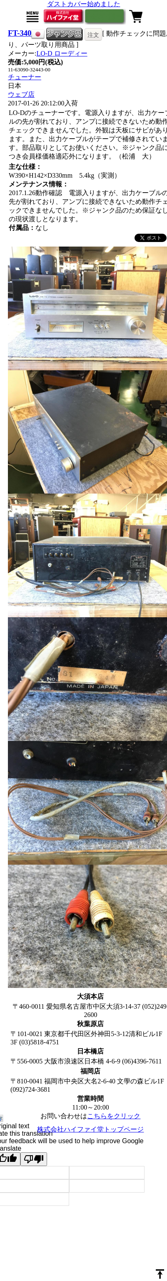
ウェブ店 (21, 94)
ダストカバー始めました (83, 3)
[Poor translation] (33, 1159)
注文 (93, 35)
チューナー (24, 77)
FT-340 (19, 33)
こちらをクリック (113, 1116)
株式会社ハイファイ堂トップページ (90, 1129)
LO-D (61, 53)
